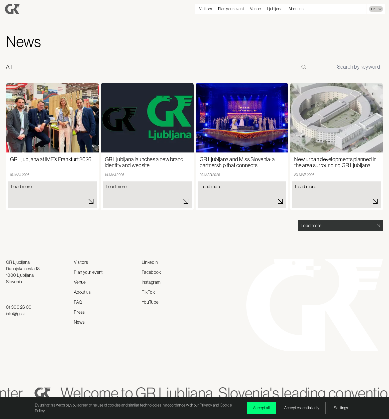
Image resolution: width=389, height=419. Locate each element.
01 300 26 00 (19, 307)
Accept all (261, 408)
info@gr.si (15, 313)
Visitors (205, 8)
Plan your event (231, 8)
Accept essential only (301, 408)
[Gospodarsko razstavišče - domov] (12, 9)
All (9, 67)
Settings (341, 408)
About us (295, 8)
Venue (255, 8)
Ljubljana (275, 8)
